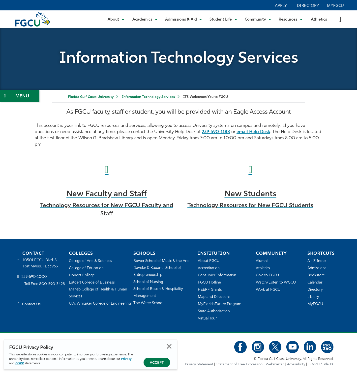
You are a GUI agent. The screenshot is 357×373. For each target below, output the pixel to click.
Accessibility (296, 364)
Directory (308, 6)
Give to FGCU (267, 275)
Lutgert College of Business (92, 283)
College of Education (86, 268)
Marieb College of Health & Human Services (98, 293)
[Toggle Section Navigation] (19, 96)
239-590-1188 (216, 132)
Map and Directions (214, 297)
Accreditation (209, 268)
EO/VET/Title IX (320, 364)
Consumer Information (217, 275)
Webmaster (275, 364)
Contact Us (31, 304)
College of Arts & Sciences (90, 261)
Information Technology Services (148, 97)
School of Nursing (148, 282)
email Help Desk (253, 132)
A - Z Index (316, 261)
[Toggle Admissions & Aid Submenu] (183, 19)
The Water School (148, 303)
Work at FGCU (268, 290)
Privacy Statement (199, 364)
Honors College (82, 275)
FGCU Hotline (209, 283)
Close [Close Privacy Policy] (169, 346)
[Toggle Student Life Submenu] (223, 19)
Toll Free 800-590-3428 (44, 284)
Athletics (319, 20)
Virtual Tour (207, 318)
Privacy (126, 359)
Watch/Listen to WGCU (276, 283)
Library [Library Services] (313, 297)
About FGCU (208, 261)
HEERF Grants (210, 290)
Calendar (314, 283)
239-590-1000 (34, 277)
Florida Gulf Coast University (91, 97)
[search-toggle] (339, 19)
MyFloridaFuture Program (219, 304)
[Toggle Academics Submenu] (145, 19)
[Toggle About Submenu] (116, 19)
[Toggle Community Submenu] (258, 19)
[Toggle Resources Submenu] (290, 19)
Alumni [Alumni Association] (262, 261)
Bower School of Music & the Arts (161, 261)
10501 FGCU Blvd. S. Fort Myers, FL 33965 (40, 263)
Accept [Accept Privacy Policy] (157, 363)
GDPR (19, 363)
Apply (281, 6)
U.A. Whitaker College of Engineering (100, 304)
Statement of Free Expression (239, 364)
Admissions (317, 268)
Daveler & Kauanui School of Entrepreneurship (157, 271)
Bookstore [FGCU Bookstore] (316, 275)
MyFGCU (335, 6)
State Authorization (214, 311)
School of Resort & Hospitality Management (158, 292)
